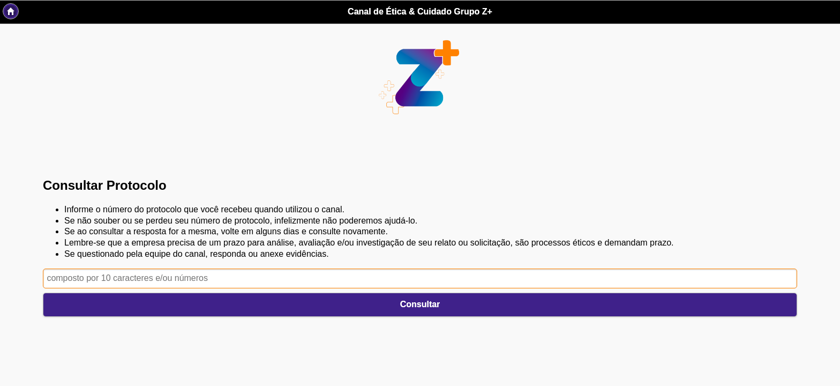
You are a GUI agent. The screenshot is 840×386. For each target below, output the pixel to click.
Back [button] (11, 11)
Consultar (420, 304)
